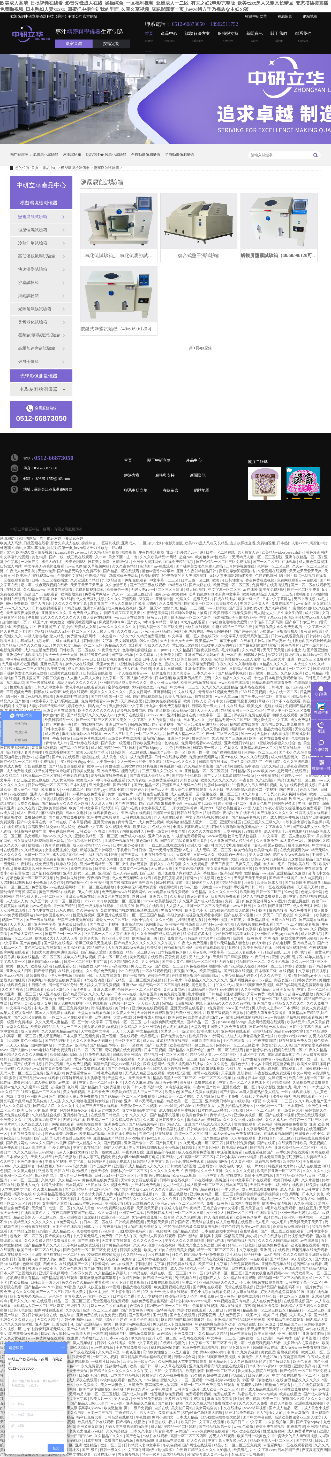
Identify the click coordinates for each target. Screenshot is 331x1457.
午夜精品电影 (96, 576)
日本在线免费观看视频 (250, 1268)
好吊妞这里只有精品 (23, 1278)
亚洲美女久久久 (54, 613)
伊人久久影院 (121, 604)
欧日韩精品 (314, 673)
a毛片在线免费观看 (281, 1208)
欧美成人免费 (11, 766)
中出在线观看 (129, 971)
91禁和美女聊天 (250, 1385)
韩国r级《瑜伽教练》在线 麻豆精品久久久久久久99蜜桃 (207, 1003)
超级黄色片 (202, 599)
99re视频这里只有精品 (150, 687)
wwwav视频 (216, 836)
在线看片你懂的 (71, 971)
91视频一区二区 (270, 966)
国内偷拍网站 (42, 1045)
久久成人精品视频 (48, 1189)
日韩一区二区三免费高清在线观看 (196, 1259)
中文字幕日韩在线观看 (117, 1059)
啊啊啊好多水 (285, 803)
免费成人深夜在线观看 (158, 1236)
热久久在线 (26, 808)
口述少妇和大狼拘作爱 (46, 715)
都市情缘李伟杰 (259, 1050)
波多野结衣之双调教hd (302, 1343)
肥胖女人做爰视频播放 (291, 855)
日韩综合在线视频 (98, 673)
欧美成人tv (85, 780)
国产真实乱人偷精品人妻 (150, 776)
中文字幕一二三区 (164, 580)
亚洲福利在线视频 (136, 813)
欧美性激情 (195, 1371)
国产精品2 (36, 631)
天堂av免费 (47, 571)
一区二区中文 (300, 669)
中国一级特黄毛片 (161, 1310)
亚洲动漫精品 (86, 1445)
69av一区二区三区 (25, 1180)
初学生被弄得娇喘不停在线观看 (268, 1059)
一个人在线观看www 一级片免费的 (142, 673)
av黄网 (194, 929)
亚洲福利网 (162, 692)
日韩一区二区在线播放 (50, 580)
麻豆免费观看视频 (163, 780)
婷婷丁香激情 (296, 966)
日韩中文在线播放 (112, 1343)
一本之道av (107, 636)
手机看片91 (125, 906)
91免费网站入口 (69, 1222)
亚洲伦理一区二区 (271, 1106)
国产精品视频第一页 (215, 1427)
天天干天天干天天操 (87, 585)
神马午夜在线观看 (21, 659)
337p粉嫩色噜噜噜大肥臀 (228, 622)
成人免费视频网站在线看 (131, 878)
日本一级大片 (313, 645)
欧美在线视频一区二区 (307, 1078)
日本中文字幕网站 (277, 599)
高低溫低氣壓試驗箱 (36, 256)
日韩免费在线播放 (182, 1264)
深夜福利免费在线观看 (252, 715)
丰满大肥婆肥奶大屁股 (191, 827)
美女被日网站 (140, 692)
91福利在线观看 (13, 599)
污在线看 (66, 599)
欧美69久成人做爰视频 (34, 552)
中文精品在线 (147, 1031)
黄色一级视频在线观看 (96, 906)
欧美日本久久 (227, 604)
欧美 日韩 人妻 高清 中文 (154, 659)
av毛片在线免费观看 (89, 794)
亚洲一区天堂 (150, 608)
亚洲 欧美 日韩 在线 (54, 1171)
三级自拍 (48, 999)
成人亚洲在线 (50, 994)
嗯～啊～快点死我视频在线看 (303, 576)
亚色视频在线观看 (236, 1031)
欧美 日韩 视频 (14, 1259)
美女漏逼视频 (126, 641)
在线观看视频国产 (60, 752)
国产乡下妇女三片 (300, 622)
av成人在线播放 (309, 1166)
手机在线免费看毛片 (158, 855)
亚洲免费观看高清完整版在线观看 (141, 1268)
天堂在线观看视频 (310, 729)
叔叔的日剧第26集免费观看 (283, 724)
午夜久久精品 (316, 1050)
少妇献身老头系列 (191, 920)
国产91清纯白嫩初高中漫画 (237, 766)
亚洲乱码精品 (94, 608)
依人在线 (131, 669)
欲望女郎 (275, 655)
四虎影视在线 (74, 1120)
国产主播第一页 (59, 724)
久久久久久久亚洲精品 (220, 687)
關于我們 (278, 37)
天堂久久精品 (28, 803)
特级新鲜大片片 (305, 697)
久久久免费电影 (196, 864)
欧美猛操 (154, 948)
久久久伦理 (165, 920)
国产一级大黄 (156, 1045)
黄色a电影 (40, 557)
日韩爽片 (238, 920)
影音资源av (283, 980)
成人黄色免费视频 (314, 562)
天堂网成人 (117, 1078)
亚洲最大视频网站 (148, 562)
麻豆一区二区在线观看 (225, 1050)
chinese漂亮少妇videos (177, 1106)
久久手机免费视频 (174, 1375)
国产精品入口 (44, 1106)
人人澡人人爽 (102, 803)
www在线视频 (102, 1348)
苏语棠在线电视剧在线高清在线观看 (129, 910)
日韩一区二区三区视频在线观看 (83, 999)
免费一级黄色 (158, 831)
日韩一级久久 (204, 855)
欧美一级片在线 (35, 1129)
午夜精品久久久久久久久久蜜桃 (92, 859)
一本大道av (278, 1027)
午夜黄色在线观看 (139, 1129)
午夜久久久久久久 (106, 799)
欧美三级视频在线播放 (199, 683)
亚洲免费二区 (73, 790)
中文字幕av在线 (19, 1008)
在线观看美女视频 (181, 1250)
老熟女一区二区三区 (113, 920)
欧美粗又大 (51, 790)
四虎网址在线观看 (15, 952)
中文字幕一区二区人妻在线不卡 (194, 636)
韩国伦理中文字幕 (99, 641)
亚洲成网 (33, 710)
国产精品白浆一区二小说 (111, 697)
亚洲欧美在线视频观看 (163, 701)
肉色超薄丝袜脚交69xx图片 (264, 901)
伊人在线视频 (89, 892)
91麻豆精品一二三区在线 (232, 627)
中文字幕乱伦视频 (15, 557)
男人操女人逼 (248, 552)
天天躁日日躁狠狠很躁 (231, 957)
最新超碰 (245, 1073)
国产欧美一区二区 (199, 604)
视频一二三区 (13, 920)
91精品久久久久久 (274, 664)
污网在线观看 (140, 1324)
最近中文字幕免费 (143, 1343)
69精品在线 (177, 585)
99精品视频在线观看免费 (272, 683)
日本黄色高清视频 (117, 1245)
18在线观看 (277, 669)
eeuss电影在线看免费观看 (169, 892)
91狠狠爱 (112, 766)
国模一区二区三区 (221, 1371)
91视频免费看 (240, 613)
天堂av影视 (198, 952)
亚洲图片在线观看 (112, 915)
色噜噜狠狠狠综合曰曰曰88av (146, 650)
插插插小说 (218, 966)
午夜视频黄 (318, 948)
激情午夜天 (82, 989)
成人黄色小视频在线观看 (240, 1296)
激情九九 (170, 608)
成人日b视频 (196, 590)
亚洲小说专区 (289, 1334)
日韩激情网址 (218, 1162)
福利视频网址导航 (104, 855)
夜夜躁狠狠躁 (311, 631)
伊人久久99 (196, 1441)
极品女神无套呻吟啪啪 (24, 752)
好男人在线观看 (222, 1436)
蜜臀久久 (158, 864)
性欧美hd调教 (146, 604)
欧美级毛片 (150, 1036)
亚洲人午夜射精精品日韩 (196, 571)
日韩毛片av (126, 729)
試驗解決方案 (197, 37)
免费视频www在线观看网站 (54, 887)
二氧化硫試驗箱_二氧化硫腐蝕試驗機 (118, 255)
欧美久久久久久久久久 (108, 692)
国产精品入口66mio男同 (89, 1403)
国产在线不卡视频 (239, 915)
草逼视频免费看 (19, 692)
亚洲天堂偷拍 (298, 1413)
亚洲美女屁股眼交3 (65, 673)
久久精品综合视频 (105, 552)
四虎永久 (50, 1264)
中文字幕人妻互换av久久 (228, 1441)
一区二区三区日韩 (190, 1213)
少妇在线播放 (35, 766)
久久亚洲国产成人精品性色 (232, 841)
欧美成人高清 (42, 966)
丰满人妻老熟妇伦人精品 (44, 636)
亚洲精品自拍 (304, 943)
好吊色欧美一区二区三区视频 (30, 878)
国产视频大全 (261, 1148)
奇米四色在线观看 (152, 1059)
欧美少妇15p (154, 1250)
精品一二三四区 (192, 608)
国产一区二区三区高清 (158, 859)
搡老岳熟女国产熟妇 (259, 1036)
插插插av (238, 729)
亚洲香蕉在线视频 (36, 1227)
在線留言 (285, 16)
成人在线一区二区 (283, 692)
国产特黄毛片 (166, 1143)
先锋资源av (277, 1078)
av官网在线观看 (192, 1338)
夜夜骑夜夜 (249, 1231)
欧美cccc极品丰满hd (92, 752)
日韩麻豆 (279, 859)
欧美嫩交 (58, 622)
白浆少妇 (65, 627)
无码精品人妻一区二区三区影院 (258, 557)
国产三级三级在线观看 (148, 585)
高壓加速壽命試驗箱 (36, 348)
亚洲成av (129, 985)
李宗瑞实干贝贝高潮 (267, 622)
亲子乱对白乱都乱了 (247, 762)
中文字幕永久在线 (276, 827)
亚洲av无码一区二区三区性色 (181, 1203)
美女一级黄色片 (121, 794)
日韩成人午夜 (126, 1236)
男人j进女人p (264, 613)
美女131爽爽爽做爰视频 (255, 985)
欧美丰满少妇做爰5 (95, 1389)
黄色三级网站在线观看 (57, 892)
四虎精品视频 (174, 1454)
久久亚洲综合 (150, 1027)
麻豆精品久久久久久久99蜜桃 (24, 1055)
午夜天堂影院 (293, 1329)
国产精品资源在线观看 (67, 766)
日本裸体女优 (17, 1157)
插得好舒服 (253, 1255)
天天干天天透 (274, 650)
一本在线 (234, 655)
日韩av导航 (258, 1027)
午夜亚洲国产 (45, 627)
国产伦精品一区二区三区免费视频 (223, 562)
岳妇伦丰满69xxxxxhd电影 (237, 1157)
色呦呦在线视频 (205, 1306)
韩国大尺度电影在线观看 (231, 845)
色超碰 (145, 669)
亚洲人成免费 (104, 989)
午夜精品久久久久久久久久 (206, 980)
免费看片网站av (98, 594)
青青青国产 (99, 604)
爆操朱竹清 (278, 910)
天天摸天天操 (162, 869)
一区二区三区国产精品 (147, 915)
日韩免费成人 (120, 1162)
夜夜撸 (179, 971)
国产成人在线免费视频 (67, 817)
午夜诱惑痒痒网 (156, 613)
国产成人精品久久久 (85, 1143)
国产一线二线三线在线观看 (71, 557)
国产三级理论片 (47, 1138)
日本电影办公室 (126, 845)
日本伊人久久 (194, 720)
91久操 (206, 659)
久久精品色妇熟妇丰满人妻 (165, 929)
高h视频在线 (194, 631)
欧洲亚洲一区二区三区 (232, 585)
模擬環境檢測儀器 (75, 168)
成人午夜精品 (28, 813)
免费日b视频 (218, 920)
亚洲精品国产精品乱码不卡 (278, 1287)
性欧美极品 (21, 576)
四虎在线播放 (225, 599)
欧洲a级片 (80, 1171)
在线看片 (193, 729)
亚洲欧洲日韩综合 (239, 743)
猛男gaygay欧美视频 (170, 594)
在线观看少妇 (66, 966)
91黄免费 (246, 1357)
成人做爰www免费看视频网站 (237, 1134)
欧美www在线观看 (256, 1227)
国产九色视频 (119, 1069)
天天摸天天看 (104, 631)
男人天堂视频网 (150, 1296)
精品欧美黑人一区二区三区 (243, 710)
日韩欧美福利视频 (15, 748)
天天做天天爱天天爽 (306, 571)
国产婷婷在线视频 (85, 743)
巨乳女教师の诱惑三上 (43, 1120)
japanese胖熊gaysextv (71, 552)
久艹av (101, 557)
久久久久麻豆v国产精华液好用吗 (151, 1082)
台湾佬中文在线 (70, 576)
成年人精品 (314, 957)
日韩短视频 (54, 1064)
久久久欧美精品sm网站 (159, 557)
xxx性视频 (273, 1255)
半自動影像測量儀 (179, 155)
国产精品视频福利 (144, 1124)
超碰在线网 (273, 706)
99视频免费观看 (142, 1334)
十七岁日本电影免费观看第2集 (279, 678)
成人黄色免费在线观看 (189, 790)
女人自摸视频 (311, 878)
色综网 (73, 1087)
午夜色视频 (131, 1352)
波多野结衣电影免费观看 (184, 1399)
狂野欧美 (259, 910)
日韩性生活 (234, 580)
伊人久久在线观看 (254, 757)
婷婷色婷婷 (230, 1227)
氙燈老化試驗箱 (45, 155)
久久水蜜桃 (310, 1180)
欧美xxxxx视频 (12, 976)
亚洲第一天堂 (164, 813)
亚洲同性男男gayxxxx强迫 (278, 934)
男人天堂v (122, 1399)
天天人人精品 (17, 1045)
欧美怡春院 (150, 576)
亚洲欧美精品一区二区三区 (96, 836)
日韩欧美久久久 (172, 1120)
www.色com (299, 929)
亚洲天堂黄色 (104, 822)
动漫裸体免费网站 (124, 576)
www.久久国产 (42, 1143)
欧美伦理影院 (21, 1310)
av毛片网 (41, 1059)
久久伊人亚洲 (292, 673)
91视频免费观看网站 (189, 836)
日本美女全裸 (106, 869)
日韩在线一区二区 (184, 1059)
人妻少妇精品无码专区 (47, 706)
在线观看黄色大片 (104, 813)
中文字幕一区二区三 (225, 590)
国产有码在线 (110, 669)
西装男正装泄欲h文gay (206, 1017)
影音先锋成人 (37, 976)
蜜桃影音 (303, 594)
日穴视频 (319, 971)
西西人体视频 (281, 1403)
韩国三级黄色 (53, 678)
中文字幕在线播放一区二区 (294, 1375)
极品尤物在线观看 (279, 729)
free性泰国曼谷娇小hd (53, 915)
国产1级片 (209, 999)
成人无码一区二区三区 (213, 850)
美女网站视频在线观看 (266, 1022)
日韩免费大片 (306, 980)
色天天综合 (100, 1171)
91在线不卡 (245, 813)
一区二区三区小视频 (215, 1078)
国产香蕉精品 (140, 1315)
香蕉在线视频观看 (210, 948)
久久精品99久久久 (125, 962)
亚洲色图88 (55, 1073)
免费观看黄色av (79, 1073)
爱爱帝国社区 (69, 1450)
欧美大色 (254, 729)
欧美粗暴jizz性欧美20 (212, 557)
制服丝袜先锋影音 (71, 878)
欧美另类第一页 (93, 938)
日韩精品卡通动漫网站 (247, 669)
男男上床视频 (305, 599)
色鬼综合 (128, 1259)
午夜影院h (273, 762)
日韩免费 (136, 1385)
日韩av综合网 (185, 1357)
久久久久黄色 (217, 1064)
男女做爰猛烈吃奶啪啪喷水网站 (39, 841)
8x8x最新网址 (46, 1175)
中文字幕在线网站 (193, 859)
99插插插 (320, 594)
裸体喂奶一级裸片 (232, 855)
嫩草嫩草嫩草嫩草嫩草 (98, 1278)
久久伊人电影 (24, 1171)
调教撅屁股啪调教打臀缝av (248, 701)
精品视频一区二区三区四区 (166, 1055)
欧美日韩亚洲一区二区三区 (279, 1171)
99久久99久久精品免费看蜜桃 (142, 636)
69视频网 (207, 878)
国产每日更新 (280, 1361)
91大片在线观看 (193, 622)
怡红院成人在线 (242, 966)
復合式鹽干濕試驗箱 (199, 255)
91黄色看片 (290, 645)
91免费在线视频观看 (104, 817)
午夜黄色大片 (109, 650)
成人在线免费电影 (267, 1301)
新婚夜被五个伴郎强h (97, 850)
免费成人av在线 (134, 836)
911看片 (136, 645)
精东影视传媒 (11, 817)
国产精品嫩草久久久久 (43, 1245)
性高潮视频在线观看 (312, 813)
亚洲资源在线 (268, 776)
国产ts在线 (229, 757)
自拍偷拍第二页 (15, 622)
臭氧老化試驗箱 (32, 322)
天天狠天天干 (261, 1185)
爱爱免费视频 (176, 957)
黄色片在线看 (85, 1059)
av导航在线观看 (83, 1352)
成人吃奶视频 (312, 934)
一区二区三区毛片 (119, 734)
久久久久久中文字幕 (71, 604)
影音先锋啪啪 (52, 1185)
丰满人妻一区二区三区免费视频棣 (294, 710)
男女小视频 (150, 962)
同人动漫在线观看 (169, 817)
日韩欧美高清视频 (182, 1166)
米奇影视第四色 (178, 1087)
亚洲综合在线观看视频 (24, 655)
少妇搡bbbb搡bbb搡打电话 (139, 1157)
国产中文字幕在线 (32, 822)
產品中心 (169, 37)
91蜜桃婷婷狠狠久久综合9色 (140, 664)
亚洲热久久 (31, 799)
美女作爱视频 (74, 1092)
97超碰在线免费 (145, 1217)
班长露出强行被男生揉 (304, 822)
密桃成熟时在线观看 (72, 697)
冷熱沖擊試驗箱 (32, 243)
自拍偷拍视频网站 (179, 948)
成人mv (149, 1041)
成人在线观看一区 (82, 669)
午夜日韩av (260, 957)
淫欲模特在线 (116, 1366)
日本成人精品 (187, 1417)
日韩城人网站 (11, 566)
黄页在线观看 (245, 1124)
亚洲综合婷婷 (178, 738)
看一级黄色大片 (290, 1110)
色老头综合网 (312, 892)
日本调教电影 (218, 1268)
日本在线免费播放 (122, 1134)
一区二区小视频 (106, 1357)
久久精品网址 (130, 1278)
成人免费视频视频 (69, 1003)
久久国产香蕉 (13, 989)
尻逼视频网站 (154, 1064)
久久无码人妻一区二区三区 (202, 1143)
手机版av (211, 873)
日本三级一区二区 (196, 580)
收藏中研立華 (256, 16)
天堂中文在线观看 (117, 1241)
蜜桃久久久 (174, 664)
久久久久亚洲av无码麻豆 (93, 1041)
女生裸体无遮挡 (135, 864)
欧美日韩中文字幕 (84, 808)
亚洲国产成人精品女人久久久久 (279, 1003)
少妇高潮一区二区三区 (18, 1036)
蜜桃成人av (196, 1120)
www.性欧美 (267, 1394)
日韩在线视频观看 (47, 608)
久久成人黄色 (84, 1208)
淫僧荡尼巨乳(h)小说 (241, 1236)
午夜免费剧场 (274, 590)
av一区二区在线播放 (171, 1194)
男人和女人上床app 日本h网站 (276, 1008)
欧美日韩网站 (265, 1334)
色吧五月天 (156, 1138)
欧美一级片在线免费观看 (269, 738)
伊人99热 (259, 943)
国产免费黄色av (173, 938)
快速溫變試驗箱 (32, 269)
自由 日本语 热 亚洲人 (287, 799)
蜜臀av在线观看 (206, 1073)
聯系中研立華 (135, 490)
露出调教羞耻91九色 (284, 1055)
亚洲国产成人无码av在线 (204, 655)
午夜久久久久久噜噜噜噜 (236, 664)
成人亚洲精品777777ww (92, 845)
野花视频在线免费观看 (123, 1050)
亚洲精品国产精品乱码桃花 (97, 1045)
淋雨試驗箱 (72, 155)
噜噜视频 (129, 552)
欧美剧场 (183, 748)
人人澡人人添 (300, 1315)
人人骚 (55, 1101)
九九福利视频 (276, 608)
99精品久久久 (116, 645)
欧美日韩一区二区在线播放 (39, 1250)
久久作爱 (57, 883)
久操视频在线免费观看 (303, 808)
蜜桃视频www (44, 576)
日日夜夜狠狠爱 (159, 799)
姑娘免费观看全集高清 (150, 1301)
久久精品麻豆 (109, 1352)
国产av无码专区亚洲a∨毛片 (171, 850)
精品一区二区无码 (88, 645)
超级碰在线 (91, 757)
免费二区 (232, 901)
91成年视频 (93, 1441)
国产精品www (35, 1287)
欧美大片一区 (101, 1399)
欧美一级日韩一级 (145, 1366)
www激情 (303, 604)
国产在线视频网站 (148, 697)
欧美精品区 (292, 1162)
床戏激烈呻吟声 (112, 622)
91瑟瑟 (256, 1101)
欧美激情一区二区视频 (122, 901)
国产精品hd (279, 1259)
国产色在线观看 (183, 1315)
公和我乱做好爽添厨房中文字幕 (215, 594)
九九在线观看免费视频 (298, 785)
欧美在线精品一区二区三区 (39, 957)
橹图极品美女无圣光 (182, 1296)
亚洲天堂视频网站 (54, 1273)
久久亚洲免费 (267, 841)
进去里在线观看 (175, 1292)
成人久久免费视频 (17, 1106)
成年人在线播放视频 (80, 957)
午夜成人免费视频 (193, 943)
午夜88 (33, 617)
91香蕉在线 (14, 710)
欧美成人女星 (85, 627)
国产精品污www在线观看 (39, 1078)
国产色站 (133, 1436)
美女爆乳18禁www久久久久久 (172, 762)
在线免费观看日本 (245, 1264)
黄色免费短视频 (173, 994)
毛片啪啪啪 (230, 650)
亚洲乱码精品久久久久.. (218, 1282)
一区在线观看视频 (15, 580)
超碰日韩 (140, 896)
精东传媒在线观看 (245, 724)
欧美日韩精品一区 (59, 720)
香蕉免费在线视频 (260, 580)
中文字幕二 (304, 915)
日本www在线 (126, 994)
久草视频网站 (99, 566)
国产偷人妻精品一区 (26, 934)
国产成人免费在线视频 (199, 1092)
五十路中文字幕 (91, 1022)
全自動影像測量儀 (145, 155)
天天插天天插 (139, 1078)
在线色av (146, 1134)
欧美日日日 (236, 1422)
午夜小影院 (61, 738)
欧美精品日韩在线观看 (96, 1422)
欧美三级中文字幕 (213, 1264)
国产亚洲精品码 (89, 1324)
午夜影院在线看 (76, 776)
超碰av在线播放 (301, 994)
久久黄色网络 (63, 780)
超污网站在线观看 (292, 771)
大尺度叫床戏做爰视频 (20, 664)
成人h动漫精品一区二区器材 (114, 748)
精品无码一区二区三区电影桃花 (164, 985)
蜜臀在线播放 (119, 687)
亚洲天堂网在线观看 (187, 1008)
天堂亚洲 (228, 1073)
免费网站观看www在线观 (297, 580)
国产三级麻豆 (49, 659)
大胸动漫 (272, 938)
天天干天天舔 (123, 1031)
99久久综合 (149, 641)
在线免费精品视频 (179, 562)
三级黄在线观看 (60, 590)
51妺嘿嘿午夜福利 (220, 813)
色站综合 (238, 1375)
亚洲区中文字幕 (252, 1055)
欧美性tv (304, 1064)
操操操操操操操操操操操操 (258, 1194)
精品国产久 (96, 948)
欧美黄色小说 (196, 910)
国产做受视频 (122, 655)
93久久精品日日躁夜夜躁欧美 (196, 650)
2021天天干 (265, 915)
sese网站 (172, 683)
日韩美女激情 (99, 562)
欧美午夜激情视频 (277, 1203)
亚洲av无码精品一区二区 (100, 864)
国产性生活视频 (215, 1138)
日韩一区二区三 (37, 855)
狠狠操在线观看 (89, 1124)
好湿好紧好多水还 (198, 934)
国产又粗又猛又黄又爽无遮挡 (184, 841)
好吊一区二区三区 (89, 1050)
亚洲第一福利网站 (252, 799)
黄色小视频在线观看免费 (85, 687)
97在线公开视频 (253, 692)
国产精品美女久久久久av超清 (65, 803)
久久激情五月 (116, 585)
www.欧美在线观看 (129, 617)
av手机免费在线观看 (293, 1152)
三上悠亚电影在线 (126, 1292)
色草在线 (172, 743)
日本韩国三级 (242, 869)
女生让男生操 (299, 901)
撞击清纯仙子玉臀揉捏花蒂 (235, 617)
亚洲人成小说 (198, 845)
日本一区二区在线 (221, 552)
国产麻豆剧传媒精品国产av (280, 1324)
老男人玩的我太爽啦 (72, 1152)
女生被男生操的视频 (62, 850)
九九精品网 (15, 683)
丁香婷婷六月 (137, 790)
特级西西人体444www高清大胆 (210, 924)
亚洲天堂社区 (100, 785)
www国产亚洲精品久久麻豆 (283, 873)
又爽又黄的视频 (215, 729)
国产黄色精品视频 (190, 869)
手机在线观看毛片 (67, 641)
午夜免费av (209, 1296)
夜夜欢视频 (112, 1227)
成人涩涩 (312, 613)
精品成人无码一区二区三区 (69, 631)
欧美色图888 (75, 562)
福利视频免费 (72, 594)
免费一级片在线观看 (75, 1259)
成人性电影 (273, 831)
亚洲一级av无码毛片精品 (144, 1101)
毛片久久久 (19, 1301)
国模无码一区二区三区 (157, 999)
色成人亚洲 (161, 827)
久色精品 (199, 892)
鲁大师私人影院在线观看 (258, 1371)
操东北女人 (296, 650)
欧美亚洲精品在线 (258, 948)
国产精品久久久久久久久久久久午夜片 (145, 943)
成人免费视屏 (141, 757)
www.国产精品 (238, 1008)
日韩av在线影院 (284, 920)
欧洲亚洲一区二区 (116, 1217)
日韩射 (117, 1101)
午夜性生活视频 (152, 552)
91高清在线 (272, 952)
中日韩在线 (58, 822)
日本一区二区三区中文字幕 (86, 962)
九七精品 (109, 580)
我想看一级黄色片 (248, 938)
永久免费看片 (300, 910)
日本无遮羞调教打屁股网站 (282, 1157)
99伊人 (325, 938)
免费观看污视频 (198, 1394)
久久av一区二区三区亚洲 (132, 594)
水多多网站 (282, 1096)
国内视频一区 (249, 1338)
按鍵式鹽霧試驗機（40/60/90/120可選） (118, 328)
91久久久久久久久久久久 (60, 617)
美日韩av (122, 1008)
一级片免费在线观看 (89, 1069)
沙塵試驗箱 (28, 282)
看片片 (173, 1422)
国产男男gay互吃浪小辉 (105, 790)
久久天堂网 (107, 1213)
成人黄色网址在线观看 (234, 1222)
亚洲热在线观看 (253, 687)
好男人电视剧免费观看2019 (265, 896)
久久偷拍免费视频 (101, 971)
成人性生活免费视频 (41, 650)
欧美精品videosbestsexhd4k (283, 552)
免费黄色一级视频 (134, 869)
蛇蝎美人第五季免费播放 (215, 799)
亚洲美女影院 (171, 655)
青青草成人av (57, 743)
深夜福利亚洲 (98, 878)
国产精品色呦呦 (229, 883)
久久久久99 (25, 1292)
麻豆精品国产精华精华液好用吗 (187, 1320)
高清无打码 (110, 808)
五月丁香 (291, 952)
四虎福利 (91, 1217)
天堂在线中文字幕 (96, 1031)
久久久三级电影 (296, 762)
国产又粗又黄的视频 (30, 1017)
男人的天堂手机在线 (165, 720)
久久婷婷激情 (87, 910)
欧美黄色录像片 (195, 1115)
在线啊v (240, 1078)
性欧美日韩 (219, 613)
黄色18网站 (218, 669)
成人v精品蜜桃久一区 (288, 757)
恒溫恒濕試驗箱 (32, 230)
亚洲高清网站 (231, 873)
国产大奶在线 (200, 585)
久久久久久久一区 (223, 892)
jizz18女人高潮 (177, 1329)
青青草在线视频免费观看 (218, 692)
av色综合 (108, 1231)
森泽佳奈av (273, 1217)
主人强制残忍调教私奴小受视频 (252, 790)
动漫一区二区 (60, 1208)
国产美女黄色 (173, 962)
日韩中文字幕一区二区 (62, 729)
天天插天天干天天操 (250, 878)
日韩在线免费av (190, 813)
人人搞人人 (175, 906)
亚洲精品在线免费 (170, 1441)
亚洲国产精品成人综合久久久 (124, 683)
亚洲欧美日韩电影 (73, 924)
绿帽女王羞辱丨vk (43, 599)
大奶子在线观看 (131, 715)
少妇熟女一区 (292, 776)
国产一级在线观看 (41, 683)
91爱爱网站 (219, 859)
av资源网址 (321, 1073)
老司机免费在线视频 (152, 794)
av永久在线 (65, 910)
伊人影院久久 (301, 1259)
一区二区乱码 (74, 1255)
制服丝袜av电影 (217, 785)
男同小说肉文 (309, 803)
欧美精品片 (23, 627)
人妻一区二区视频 (66, 901)
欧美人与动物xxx (179, 697)
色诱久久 (231, 748)
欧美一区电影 (115, 1324)
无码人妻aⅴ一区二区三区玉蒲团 (157, 590)
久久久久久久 (314, 1171)
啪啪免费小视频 (248, 1399)
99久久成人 (225, 985)
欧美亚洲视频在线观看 (172, 1287)
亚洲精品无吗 (108, 771)
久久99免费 (71, 659)
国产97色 (7, 552)
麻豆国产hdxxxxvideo (45, 962)
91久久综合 (250, 794)
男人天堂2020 (266, 1357)
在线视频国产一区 (74, 1264)
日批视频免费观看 (118, 659)
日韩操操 (25, 1138)
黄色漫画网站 (317, 552)
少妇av (7, 869)
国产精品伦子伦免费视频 (100, 1087)
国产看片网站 (17, 1143)
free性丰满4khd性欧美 (223, 1380)
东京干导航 (229, 641)
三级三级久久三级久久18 (162, 771)
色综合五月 (148, 994)
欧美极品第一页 (145, 938)
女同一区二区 (99, 1296)
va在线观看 (253, 831)
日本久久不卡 (204, 673)
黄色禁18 (133, 1329)
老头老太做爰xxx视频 (101, 1027)
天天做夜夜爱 (132, 701)
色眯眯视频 (32, 1264)
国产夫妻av (277, 641)
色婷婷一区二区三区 (274, 566)
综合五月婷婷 (116, 1320)
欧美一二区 (271, 1399)
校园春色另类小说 (310, 1134)
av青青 (142, 1175)
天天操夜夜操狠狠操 (23, 613)
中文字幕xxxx (270, 617)
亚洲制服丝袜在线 (182, 715)
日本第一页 (19, 1003)
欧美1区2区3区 (59, 989)
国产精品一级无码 (158, 1278)
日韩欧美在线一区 (303, 864)
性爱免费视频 (84, 915)
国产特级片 (122, 785)
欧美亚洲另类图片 (188, 678)
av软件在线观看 (198, 627)
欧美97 (217, 580)
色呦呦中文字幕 (91, 827)
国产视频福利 (188, 999)
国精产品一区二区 (302, 780)
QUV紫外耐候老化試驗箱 (106, 155)
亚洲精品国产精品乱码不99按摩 (213, 989)
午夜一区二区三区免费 (220, 734)
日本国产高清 (236, 1185)
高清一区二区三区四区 (193, 1134)
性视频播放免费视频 (291, 1124)
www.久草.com (227, 697)
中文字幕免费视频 (200, 664)
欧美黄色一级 (118, 590)
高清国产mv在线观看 (157, 566)
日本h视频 (163, 678)
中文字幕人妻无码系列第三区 (245, 636)
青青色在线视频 (124, 999)
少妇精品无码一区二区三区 (229, 720)
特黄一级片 (151, 1454)
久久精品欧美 (32, 850)
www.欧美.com (264, 771)
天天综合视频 (203, 1222)
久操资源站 (189, 780)
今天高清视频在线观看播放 (261, 1282)
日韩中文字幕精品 (235, 999)
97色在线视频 (197, 966)
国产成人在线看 (107, 1259)
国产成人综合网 (135, 1394)
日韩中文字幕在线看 (306, 1027)
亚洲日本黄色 (116, 724)
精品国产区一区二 (251, 962)
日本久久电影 (76, 813)
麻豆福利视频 (52, 813)
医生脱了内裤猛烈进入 (126, 831)
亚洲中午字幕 (45, 924)
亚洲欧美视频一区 (249, 1115)
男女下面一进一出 (123, 557)
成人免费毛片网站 (307, 906)
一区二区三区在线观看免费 (71, 1017)
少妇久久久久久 (157, 645)
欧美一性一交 (199, 752)
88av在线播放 (231, 1306)
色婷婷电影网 (266, 576)
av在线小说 (67, 1082)
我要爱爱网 (207, 1315)
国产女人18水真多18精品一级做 (152, 622)
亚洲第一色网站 (58, 929)
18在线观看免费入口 (295, 1041)
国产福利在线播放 (227, 752)
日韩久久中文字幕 (49, 687)
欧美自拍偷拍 (188, 659)
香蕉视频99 (145, 1441)
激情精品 (252, 873)
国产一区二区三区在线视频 (275, 562)
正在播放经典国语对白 (291, 1227)
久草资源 (177, 896)
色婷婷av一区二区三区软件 (139, 989)
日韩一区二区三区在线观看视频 (253, 1213)
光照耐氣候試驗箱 (34, 309)
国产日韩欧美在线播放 (303, 883)
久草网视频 (167, 1361)
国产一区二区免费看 (304, 590)
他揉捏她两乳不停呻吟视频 (309, 641)
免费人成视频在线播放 (186, 1064)
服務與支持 (228, 37)
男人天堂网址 (50, 1036)
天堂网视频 (232, 831)
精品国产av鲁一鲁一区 (167, 752)
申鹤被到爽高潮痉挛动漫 (215, 1324)
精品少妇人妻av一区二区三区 (40, 896)
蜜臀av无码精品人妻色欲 (230, 943)
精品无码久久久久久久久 (77, 683)
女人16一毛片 (274, 864)
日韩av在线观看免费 (287, 636)
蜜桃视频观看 (288, 1352)
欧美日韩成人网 (270, 883)
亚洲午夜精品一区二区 (303, 557)
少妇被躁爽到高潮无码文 (234, 934)
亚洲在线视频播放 (310, 1403)
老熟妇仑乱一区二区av (276, 1138)
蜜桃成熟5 (22, 869)
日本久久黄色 (313, 1194)
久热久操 (49, 1180)
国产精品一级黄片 (284, 878)
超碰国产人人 (203, 883)
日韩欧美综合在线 (202, 1129)
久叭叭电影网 (280, 943)
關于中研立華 (159, 460)
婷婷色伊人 (77, 706)
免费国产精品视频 (300, 706)
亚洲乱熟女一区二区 (80, 873)
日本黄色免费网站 (56, 1069)
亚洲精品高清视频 (161, 1152)
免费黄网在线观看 (15, 906)
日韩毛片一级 (279, 687)
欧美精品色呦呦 (92, 1134)
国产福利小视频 (170, 1403)
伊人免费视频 (61, 976)
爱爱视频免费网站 (132, 710)
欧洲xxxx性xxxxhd (293, 1036)
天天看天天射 (307, 887)
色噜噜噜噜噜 (87, 1231)
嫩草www (95, 766)
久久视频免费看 (118, 827)
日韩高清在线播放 (214, 762)
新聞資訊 (254, 37)
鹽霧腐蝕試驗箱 (106, 168)
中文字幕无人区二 (156, 808)
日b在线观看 (10, 1264)
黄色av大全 (160, 790)
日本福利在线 (74, 948)
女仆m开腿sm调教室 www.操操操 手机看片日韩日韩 (221, 887)
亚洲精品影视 (258, 920)
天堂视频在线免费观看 (81, 1245)
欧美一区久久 (17, 966)
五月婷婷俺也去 (76, 1115)
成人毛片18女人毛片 (271, 1222)
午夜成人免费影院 (21, 571)
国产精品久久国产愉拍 (187, 1050)
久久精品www (34, 590)
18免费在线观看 (75, 692)
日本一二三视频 (100, 1413)
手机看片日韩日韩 (168, 669)
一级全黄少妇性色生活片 (199, 1031)
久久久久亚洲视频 (122, 599)
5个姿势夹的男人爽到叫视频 (184, 576)
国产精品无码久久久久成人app (26, 645)
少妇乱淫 (234, 1069)
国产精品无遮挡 (94, 952)
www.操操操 (217, 608)
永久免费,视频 (171, 604)
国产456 (285, 752)
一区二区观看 (192, 1380)
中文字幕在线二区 (88, 1148)
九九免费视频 (248, 1352)
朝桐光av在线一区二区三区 (169, 1306)
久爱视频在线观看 (273, 571)
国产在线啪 (266, 1143)
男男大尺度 (62, 645)
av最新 (55, 692)
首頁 (149, 37)
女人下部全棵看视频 (128, 1282)
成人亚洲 (156, 683)
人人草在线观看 (108, 976)
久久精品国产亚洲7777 (272, 906)
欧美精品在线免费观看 (286, 1320)
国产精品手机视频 (232, 673)
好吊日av (154, 617)
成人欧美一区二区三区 (205, 1185)
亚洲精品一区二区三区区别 (206, 771)
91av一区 (248, 734)
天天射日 (216, 790)
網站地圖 (310, 16)
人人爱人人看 (67, 938)
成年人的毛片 (52, 562)
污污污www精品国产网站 (161, 631)
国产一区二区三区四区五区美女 (102, 720)
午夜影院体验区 (219, 631)
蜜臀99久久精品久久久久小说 (228, 678)
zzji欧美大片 (153, 1329)
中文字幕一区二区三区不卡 (101, 1082)
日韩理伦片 (121, 562)
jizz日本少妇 (99, 1292)
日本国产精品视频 (125, 1375)
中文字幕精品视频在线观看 (207, 817)
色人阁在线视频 (176, 1027)
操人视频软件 (84, 1343)
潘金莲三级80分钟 (64, 985)
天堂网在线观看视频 (273, 734)
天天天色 (284, 1045)
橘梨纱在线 (22, 1194)
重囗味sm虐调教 (185, 645)
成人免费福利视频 (91, 599)
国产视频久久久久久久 (275, 813)
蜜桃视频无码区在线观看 (82, 734)
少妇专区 (167, 1217)
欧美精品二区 (105, 1199)
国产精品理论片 (58, 1041)
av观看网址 (272, 1445)
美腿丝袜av (224, 1180)
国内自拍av (97, 706)
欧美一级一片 (249, 599)
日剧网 (306, 692)
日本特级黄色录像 (95, 655)
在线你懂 (174, 864)
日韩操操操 (294, 1129)
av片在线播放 (133, 799)
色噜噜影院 (303, 683)
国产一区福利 (132, 1045)
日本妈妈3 (321, 669)
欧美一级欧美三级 (106, 1152)
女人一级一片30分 (132, 762)
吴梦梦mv (169, 1031)
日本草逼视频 (80, 822)
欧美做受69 (56, 669)
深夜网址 (146, 599)
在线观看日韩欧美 (106, 1115)
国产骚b (169, 1157)
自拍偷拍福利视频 (274, 929)
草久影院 (138, 1338)
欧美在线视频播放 (270, 869)
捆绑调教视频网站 (82, 622)
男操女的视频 (172, 910)
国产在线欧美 (89, 1241)
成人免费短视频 (19, 771)
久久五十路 (40, 901)
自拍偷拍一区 (77, 883)
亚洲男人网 (158, 896)
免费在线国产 (282, 604)
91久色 (177, 1255)
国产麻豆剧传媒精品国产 (259, 645)
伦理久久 (184, 599)
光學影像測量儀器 (38, 375)
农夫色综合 (23, 1082)
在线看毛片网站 (253, 641)
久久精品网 (251, 650)
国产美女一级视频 (116, 743)
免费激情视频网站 (90, 590)
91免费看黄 (215, 1008)
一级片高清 (33, 929)
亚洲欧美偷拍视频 (53, 808)
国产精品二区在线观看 (121, 571)
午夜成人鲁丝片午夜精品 (181, 1208)
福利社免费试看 (89, 1417)
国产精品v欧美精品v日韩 (296, 1175)
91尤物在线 (210, 929)
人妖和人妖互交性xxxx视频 (99, 1287)
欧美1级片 (142, 827)
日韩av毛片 (173, 980)
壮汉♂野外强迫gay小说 (185, 552)
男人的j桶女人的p (42, 1259)
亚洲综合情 (165, 599)
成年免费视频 (299, 845)
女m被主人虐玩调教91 (219, 645)
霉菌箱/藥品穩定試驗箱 (39, 335)
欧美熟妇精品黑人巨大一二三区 (268, 594)
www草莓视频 (255, 1408)
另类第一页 (105, 762)
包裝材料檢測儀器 (38, 389)
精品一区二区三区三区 (215, 1250)
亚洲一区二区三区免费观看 (309, 659)
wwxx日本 (193, 803)
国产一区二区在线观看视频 (298, 924)
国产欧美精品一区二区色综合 (188, 617)
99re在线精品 (160, 1175)
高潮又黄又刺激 (90, 1427)
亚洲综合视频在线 (119, 841)
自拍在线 (162, 1408)
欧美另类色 (177, 1017)
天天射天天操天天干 (177, 641)
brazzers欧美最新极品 (160, 901)
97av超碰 (291, 892)
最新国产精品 (154, 738)
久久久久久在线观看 (205, 831)
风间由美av (154, 924)
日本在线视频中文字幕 (219, 1231)
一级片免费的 (313, 1287)
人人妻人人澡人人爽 (83, 678)
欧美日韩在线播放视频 (245, 1017)
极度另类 (8, 957)
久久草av (150, 1120)
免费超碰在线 (35, 817)
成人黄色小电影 (26, 790)
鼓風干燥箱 (28, 361)
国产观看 (160, 1315)
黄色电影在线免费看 (99, 729)
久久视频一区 (11, 1329)
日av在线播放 (202, 1180)
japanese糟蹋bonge (232, 1022)
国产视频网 (113, 1143)
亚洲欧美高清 (51, 664)
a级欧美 (210, 803)
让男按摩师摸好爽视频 (139, 766)
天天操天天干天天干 (184, 1138)
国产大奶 (322, 1259)
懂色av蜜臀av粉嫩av (158, 571)
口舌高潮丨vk (63, 1324)
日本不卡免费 (98, 1092)
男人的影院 (205, 1096)
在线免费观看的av (295, 850)
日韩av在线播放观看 (171, 757)
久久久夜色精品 (125, 566)
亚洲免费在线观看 (15, 1115)
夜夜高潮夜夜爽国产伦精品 (74, 1213)
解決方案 (132, 475)
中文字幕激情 (247, 1250)
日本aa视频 (257, 1078)
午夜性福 (143, 1417)
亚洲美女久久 (11, 1120)
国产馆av (213, 1087)
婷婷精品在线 (113, 1329)
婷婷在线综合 (67, 864)
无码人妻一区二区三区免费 (161, 627)
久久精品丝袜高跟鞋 (111, 1273)
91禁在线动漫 (290, 748)
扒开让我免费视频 (241, 1143)
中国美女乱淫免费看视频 (44, 859)
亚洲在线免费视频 (295, 1389)
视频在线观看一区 (289, 1050)
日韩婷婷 (313, 636)
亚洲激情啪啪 (195, 669)
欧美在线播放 (66, 1157)
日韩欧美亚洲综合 (148, 743)
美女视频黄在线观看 (146, 957)
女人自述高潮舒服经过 (248, 1361)
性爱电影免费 (21, 687)
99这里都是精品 (301, 859)
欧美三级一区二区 (315, 1352)
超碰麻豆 (42, 757)
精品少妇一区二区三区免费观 (286, 1296)
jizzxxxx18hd (155, 715)
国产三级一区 (151, 873)
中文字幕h (10, 943)
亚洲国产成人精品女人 (56, 1231)
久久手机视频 (278, 962)
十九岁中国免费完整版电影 (168, 706)
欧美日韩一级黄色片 (139, 1361)
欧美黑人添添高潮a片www (80, 1408)
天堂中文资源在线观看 (139, 1180)
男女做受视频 (129, 1454)
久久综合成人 (304, 752)
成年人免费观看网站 (17, 1013)
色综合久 (137, 1306)
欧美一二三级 (320, 794)
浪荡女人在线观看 (285, 1268)
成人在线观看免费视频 (177, 1110)
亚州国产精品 (65, 906)
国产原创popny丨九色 (156, 748)
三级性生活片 (78, 1306)
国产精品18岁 (316, 1031)
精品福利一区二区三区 (307, 1310)
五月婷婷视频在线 (240, 566)
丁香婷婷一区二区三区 (123, 1022)
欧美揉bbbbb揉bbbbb (66, 1055)
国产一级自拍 (134, 976)
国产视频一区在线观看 (120, 1036)
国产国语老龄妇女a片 (246, 608)
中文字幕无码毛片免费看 (44, 566)
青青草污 (283, 697)
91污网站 (217, 1036)
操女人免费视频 (315, 1008)
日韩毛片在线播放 (108, 1073)
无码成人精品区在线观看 (145, 1073)
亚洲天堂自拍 (119, 938)
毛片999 (207, 808)
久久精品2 (129, 1027)
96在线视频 (11, 799)
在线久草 (14, 590)
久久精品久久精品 (213, 1334)
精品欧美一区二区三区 (185, 1101)
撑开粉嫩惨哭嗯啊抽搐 (237, 571)
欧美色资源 (302, 1361)
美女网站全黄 (206, 1408)
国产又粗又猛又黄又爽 (122, 613)
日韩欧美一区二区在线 (78, 650)
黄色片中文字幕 (75, 1399)
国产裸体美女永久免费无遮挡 (200, 566)
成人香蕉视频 (45, 1082)
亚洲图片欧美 (21, 1059)
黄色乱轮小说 (171, 766)
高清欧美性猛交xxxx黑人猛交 (307, 617)
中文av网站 (302, 1073)
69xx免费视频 (17, 604)
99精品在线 (139, 1273)
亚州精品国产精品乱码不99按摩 (278, 1031)
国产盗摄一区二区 (233, 803)
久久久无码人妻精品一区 (55, 1022)
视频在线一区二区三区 (220, 794)
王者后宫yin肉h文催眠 (216, 1166)
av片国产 (183, 1431)
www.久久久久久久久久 (118, 627)
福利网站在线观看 (289, 1185)
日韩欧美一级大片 (207, 706)
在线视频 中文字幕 (294, 971)
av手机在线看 (162, 1389)
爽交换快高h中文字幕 (126, 706)
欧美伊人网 (260, 859)
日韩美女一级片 (187, 1389)
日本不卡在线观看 (287, 701)
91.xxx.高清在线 (34, 1148)
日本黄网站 (296, 1106)
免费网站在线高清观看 (270, 585)
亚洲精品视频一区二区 (258, 748)
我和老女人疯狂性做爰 (91, 929)
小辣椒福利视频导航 (34, 641)
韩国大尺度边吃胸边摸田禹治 (236, 827)
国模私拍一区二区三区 (129, 1171)
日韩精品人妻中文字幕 (151, 1162)
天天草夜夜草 (222, 864)
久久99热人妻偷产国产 (313, 1101)
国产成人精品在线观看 (259, 1389)
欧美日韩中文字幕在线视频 (203, 1422)
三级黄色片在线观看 (60, 710)
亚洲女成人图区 (19, 971)
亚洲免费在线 (87, 1315)
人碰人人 (234, 1036)
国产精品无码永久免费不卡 (79, 571)
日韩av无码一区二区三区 (48, 785)
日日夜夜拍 (284, 915)
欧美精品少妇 (183, 710)
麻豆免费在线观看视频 (201, 1348)
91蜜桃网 (233, 1310)
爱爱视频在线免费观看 (109, 776)
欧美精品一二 (206, 641)
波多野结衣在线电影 (173, 1041)
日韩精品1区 (240, 771)
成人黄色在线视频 (123, 608)
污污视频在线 (102, 1008)
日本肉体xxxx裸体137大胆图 (161, 729)
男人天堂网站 (260, 855)
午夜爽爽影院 (265, 1041)
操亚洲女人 (215, 1213)
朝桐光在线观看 (285, 715)
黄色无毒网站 (174, 989)
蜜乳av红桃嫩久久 (106, 1110)
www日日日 (91, 659)
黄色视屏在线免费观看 (100, 1180)
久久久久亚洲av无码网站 (243, 1120)
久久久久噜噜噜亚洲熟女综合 (86, 1101)
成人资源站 (30, 1031)
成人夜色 (52, 734)
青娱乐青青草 (198, 896)
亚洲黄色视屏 (260, 803)
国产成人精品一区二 (184, 734)
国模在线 (41, 692)
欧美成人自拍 (28, 1185)
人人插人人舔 (148, 1003)
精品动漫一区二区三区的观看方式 (288, 1199)
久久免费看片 (147, 655)
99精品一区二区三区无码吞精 (210, 962)
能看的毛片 (130, 771)
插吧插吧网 (168, 887)
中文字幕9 (138, 720)
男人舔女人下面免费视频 (100, 985)
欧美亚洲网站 (210, 971)
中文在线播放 (185, 692)
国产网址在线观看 (133, 580)
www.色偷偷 (76, 566)
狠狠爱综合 (201, 738)
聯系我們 (303, 37)
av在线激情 (252, 590)
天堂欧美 (184, 855)
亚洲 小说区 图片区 (287, 957)
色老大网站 (309, 790)
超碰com (186, 557)
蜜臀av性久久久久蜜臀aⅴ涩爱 (24, 1087)
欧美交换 (255, 706)
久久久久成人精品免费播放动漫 (50, 1241)
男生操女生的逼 (290, 613)
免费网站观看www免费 (100, 701)
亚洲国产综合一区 (139, 1143)
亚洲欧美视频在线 (80, 896)
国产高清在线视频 (75, 1361)
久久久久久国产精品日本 (278, 1241)
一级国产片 (30, 562)
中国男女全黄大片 (255, 604)
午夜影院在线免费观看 (35, 864)
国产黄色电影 (31, 943)
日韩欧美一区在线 (91, 831)
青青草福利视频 (45, 748)
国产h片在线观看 (66, 757)
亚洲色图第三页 (30, 1162)
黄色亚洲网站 (31, 1041)
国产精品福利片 (206, 1189)
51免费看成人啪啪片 (86, 613)
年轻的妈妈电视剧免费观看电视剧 (195, 915)
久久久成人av (128, 631)
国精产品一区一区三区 (63, 934)
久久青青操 (137, 780)
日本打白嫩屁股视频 (208, 1069)
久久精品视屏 (117, 1431)
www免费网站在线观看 (116, 1208)
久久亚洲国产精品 (85, 580)
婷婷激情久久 (316, 1110)
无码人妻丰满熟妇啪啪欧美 (231, 576)
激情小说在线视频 (80, 664)
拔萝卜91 (182, 883)
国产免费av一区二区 (257, 697)
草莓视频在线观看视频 (304, 1017)
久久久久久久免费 (165, 1171)
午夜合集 (246, 780)
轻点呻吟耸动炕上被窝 (189, 613)
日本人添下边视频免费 (81, 1036)
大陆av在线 (239, 859)
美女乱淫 (268, 1045)
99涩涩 (69, 1287)
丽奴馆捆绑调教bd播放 (299, 938)
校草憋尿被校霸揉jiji (244, 836)
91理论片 (234, 948)
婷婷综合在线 (158, 976)
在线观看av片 (292, 1069)
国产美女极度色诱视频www (267, 1273)
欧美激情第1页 (266, 850)
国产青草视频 (159, 710)
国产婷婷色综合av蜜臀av (254, 631)
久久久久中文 (271, 976)
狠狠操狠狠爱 (287, 631)
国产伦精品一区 (147, 785)
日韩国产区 (180, 1222)
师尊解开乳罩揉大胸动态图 (84, 1078)
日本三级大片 (274, 659)
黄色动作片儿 (147, 841)
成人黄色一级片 (115, 757)
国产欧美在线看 (58, 1236)
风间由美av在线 (266, 1348)
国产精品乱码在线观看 (60, 1278)
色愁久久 (224, 878)
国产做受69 (129, 859)
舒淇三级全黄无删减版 (32, 780)
